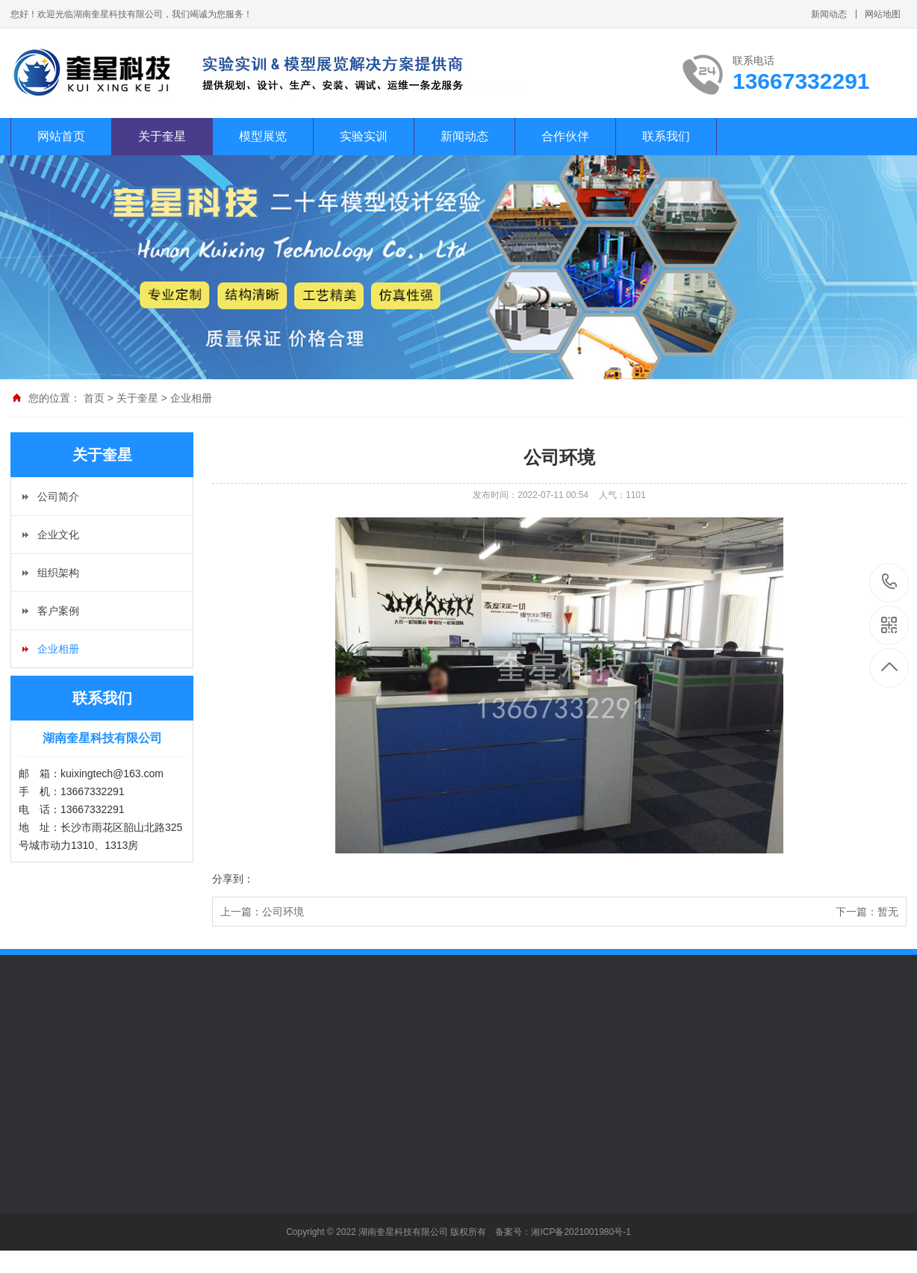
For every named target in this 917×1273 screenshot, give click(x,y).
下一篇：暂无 (867, 912)
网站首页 (61, 136)
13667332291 (890, 582)
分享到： (233, 879)
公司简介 (58, 496)
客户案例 (58, 611)
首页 (94, 398)
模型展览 (263, 136)
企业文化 (58, 535)
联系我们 (666, 136)
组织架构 (58, 573)
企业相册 (191, 398)
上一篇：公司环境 (262, 912)
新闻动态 (829, 14)
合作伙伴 (565, 136)
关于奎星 (162, 136)
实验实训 (364, 136)
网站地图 (883, 14)
